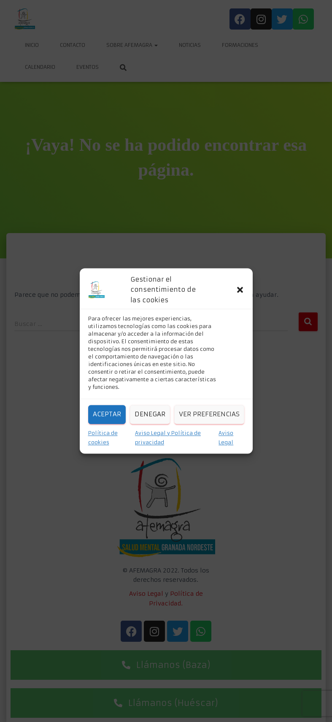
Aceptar (107, 414)
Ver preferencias (209, 414)
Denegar (150, 414)
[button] (240, 290)
